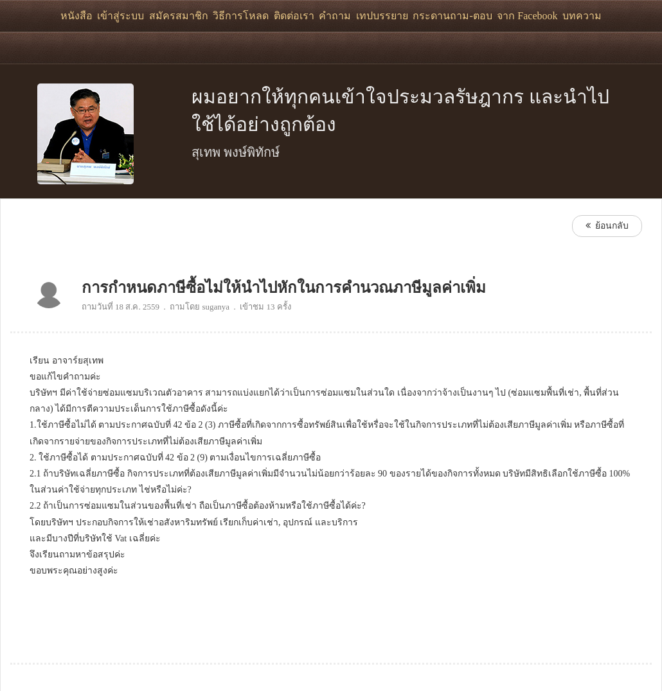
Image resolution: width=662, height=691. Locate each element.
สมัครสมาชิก (178, 15)
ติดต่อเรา (294, 15)
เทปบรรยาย (382, 15)
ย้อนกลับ (607, 226)
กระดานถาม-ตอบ (452, 15)
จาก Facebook (527, 15)
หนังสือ (76, 15)
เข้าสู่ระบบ (120, 15)
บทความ (582, 15)
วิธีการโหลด (241, 15)
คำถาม (335, 15)
